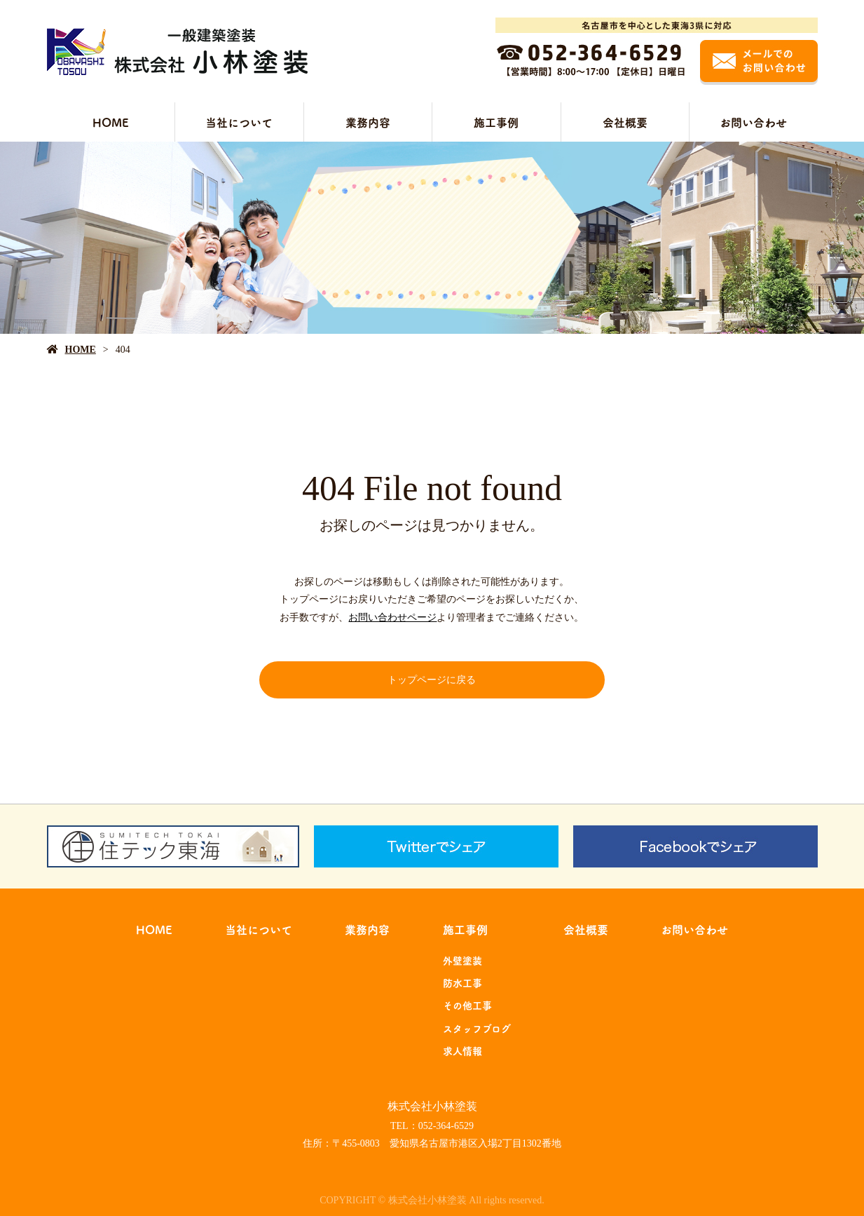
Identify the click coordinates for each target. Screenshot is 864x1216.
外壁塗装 (462, 960)
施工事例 (496, 122)
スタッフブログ (477, 1028)
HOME (110, 122)
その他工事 (467, 1005)
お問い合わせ (753, 122)
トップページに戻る (432, 680)
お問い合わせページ (392, 617)
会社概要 (625, 122)
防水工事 (462, 982)
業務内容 (367, 122)
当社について (239, 122)
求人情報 (462, 1050)
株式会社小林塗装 (432, 1106)
